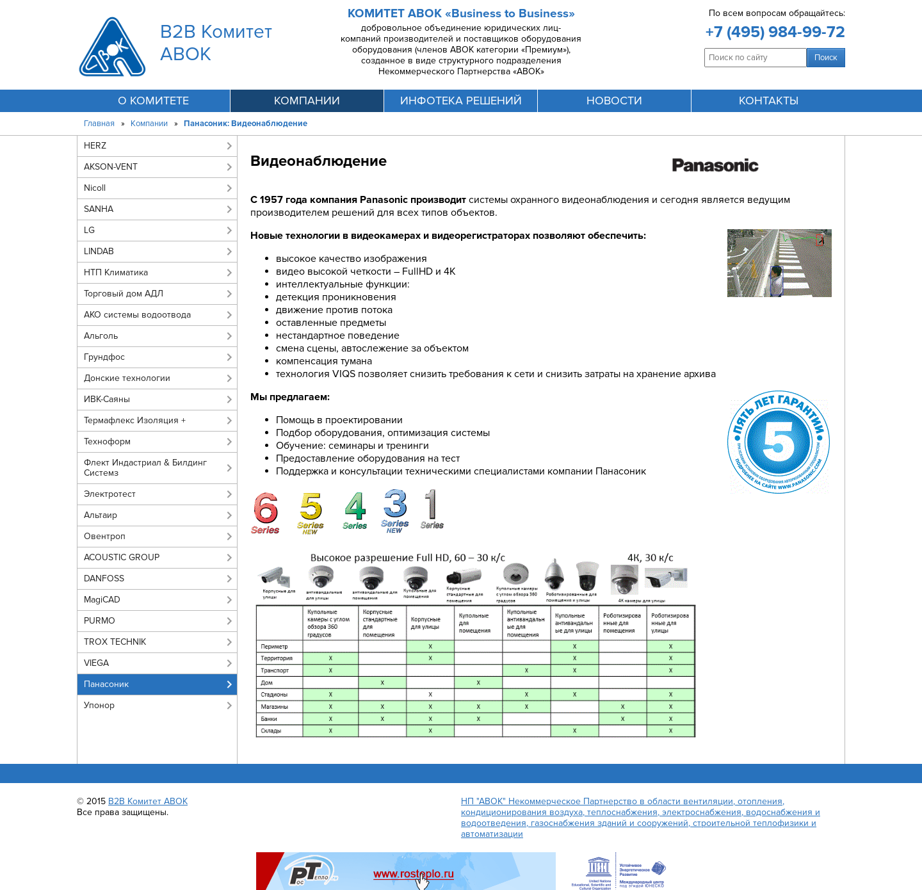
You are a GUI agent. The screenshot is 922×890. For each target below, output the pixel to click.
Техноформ (107, 441)
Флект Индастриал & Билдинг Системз (145, 467)
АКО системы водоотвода (137, 314)
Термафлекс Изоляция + (135, 420)
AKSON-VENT (111, 166)
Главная (99, 123)
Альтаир (100, 515)
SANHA (98, 209)
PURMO (99, 620)
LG (89, 230)
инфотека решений (461, 100)
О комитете (153, 100)
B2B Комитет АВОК (148, 801)
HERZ (95, 145)
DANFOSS (104, 578)
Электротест (110, 494)
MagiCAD (102, 599)
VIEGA (96, 663)
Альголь (101, 335)
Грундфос (104, 357)
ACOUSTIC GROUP (121, 557)
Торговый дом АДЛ (123, 293)
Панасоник (106, 684)
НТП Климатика (116, 272)
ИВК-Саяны (107, 399)
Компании (149, 123)
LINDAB (99, 251)
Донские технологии (127, 378)
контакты (768, 100)
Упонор (99, 705)
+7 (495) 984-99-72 (775, 32)
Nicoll (95, 187)
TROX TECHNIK (115, 641)
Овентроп (104, 536)
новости (614, 100)
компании (307, 100)
